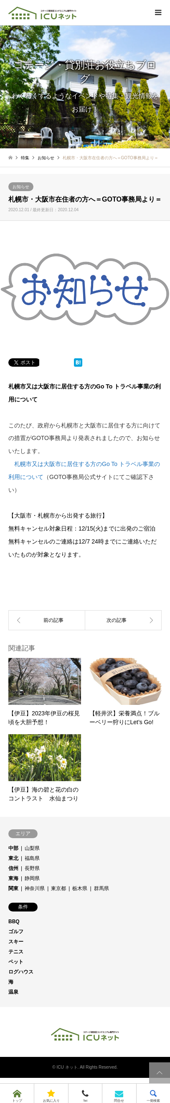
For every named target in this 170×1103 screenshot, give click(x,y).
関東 (13, 888)
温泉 (13, 992)
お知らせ (21, 186)
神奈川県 (35, 888)
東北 (13, 858)
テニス (15, 952)
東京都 (58, 888)
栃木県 (79, 888)
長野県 (32, 868)
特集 (25, 157)
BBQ (14, 921)
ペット (15, 962)
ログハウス (20, 972)
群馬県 (101, 888)
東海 (13, 878)
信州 (13, 868)
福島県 (32, 858)
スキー (15, 942)
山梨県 (32, 848)
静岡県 (32, 878)
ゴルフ (15, 932)
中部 (13, 848)
